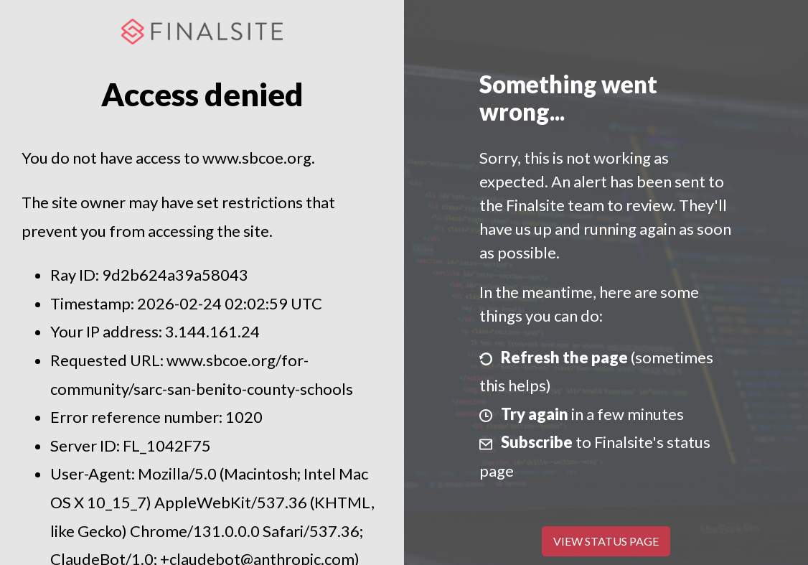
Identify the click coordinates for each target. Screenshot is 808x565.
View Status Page (606, 541)
